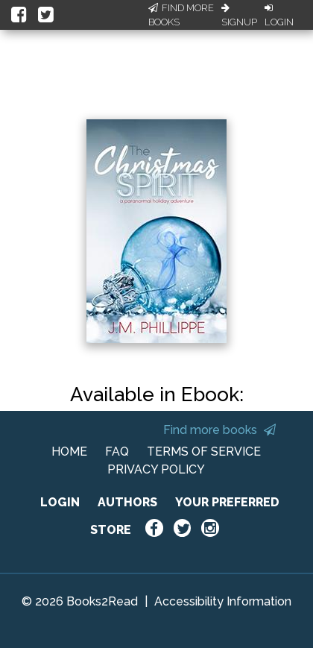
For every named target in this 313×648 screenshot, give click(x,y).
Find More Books (181, 15)
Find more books (219, 430)
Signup (239, 15)
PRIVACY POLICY (156, 469)
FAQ (117, 451)
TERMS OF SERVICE (204, 451)
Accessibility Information (222, 601)
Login (279, 15)
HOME (69, 451)
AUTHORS (127, 502)
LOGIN (60, 502)
